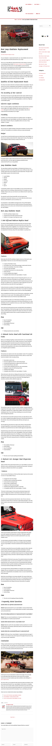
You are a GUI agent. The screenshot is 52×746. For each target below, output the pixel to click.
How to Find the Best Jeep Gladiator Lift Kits (13, 698)
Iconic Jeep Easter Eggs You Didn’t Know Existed (44, 61)
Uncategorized (42, 80)
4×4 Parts (41, 75)
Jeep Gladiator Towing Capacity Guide (11, 697)
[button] (32, 4)
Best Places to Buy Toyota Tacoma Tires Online (44, 57)
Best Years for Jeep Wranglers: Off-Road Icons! (44, 65)
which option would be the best (20, 64)
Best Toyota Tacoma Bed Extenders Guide (44, 49)
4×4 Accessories (42, 73)
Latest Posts (6, 702)
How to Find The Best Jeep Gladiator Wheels (13, 695)
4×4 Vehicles (41, 78)
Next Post (12, 717)
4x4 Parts (3, 55)
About (2, 702)
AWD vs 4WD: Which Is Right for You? (44, 53)
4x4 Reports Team (9, 705)
